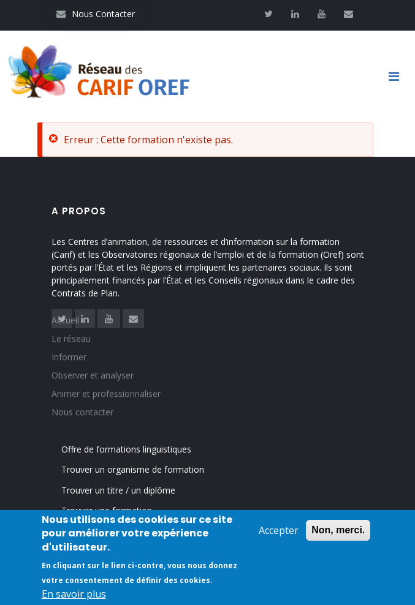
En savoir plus (74, 595)
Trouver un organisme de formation (132, 469)
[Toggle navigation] (398, 76)
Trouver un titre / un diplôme (118, 490)
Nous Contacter (95, 14)
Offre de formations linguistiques (126, 449)
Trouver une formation (106, 510)
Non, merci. (338, 531)
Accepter (279, 531)
